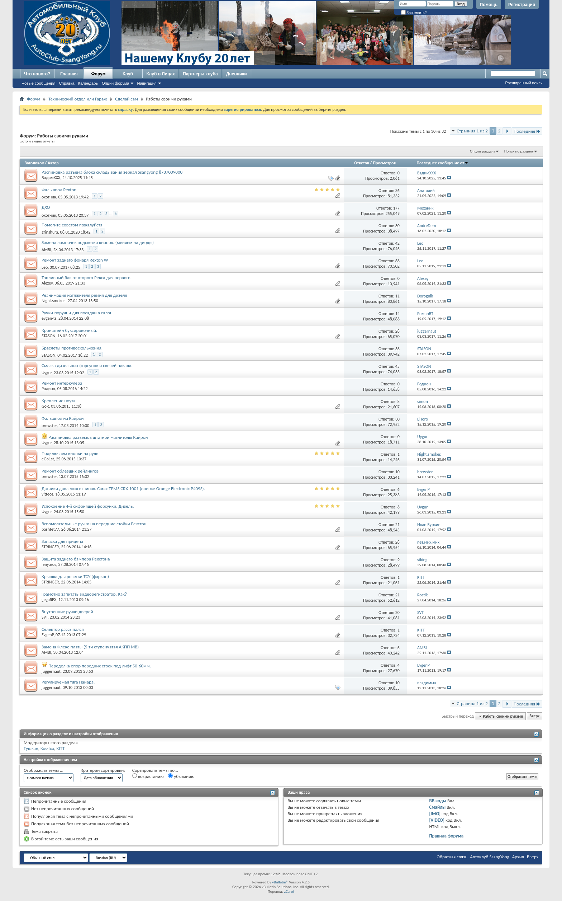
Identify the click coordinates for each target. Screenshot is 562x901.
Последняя (527, 131)
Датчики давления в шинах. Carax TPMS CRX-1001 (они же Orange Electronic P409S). (123, 488)
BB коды (437, 800)
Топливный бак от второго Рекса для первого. (87, 277)
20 (397, 612)
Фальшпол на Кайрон (63, 418)
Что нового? (37, 73)
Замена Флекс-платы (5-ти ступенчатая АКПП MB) (90, 646)
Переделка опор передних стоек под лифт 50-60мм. (99, 665)
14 (397, 313)
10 (397, 471)
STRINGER (50, 546)
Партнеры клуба (200, 73)
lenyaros (49, 564)
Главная (69, 73)
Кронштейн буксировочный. (69, 330)
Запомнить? (414, 13)
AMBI (46, 249)
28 (397, 331)
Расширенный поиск (523, 83)
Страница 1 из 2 (472, 130)
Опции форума (115, 83)
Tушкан (31, 748)
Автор (53, 162)
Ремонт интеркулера (62, 383)
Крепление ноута (58, 400)
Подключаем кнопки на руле (70, 453)
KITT (60, 748)
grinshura (50, 232)
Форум (98, 73)
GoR (45, 406)
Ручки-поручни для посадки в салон (77, 312)
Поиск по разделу (519, 151)
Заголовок (34, 162)
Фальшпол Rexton (59, 189)
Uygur (47, 372)
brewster (49, 425)
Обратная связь (452, 856)
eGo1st (48, 458)
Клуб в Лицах (160, 73)
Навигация (146, 83)
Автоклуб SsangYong (489, 856)
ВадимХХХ (51, 177)
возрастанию (148, 776)
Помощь (488, 4)
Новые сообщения (38, 83)
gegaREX (49, 599)
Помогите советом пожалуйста (72, 224)
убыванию (181, 776)
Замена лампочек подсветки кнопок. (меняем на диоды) (98, 242)
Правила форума (446, 836)
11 (397, 296)
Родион (48, 388)
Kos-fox (47, 748)
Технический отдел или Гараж (77, 99)
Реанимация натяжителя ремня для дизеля (84, 295)
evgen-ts (49, 318)
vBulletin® (280, 882)
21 (397, 524)
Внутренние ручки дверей (67, 611)
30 (397, 225)
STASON (49, 335)
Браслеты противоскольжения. (72, 348)
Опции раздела (482, 151)
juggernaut (51, 671)
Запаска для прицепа (62, 541)
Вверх (534, 716)
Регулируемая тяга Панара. (68, 682)
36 (397, 190)
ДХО (46, 207)
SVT (45, 617)
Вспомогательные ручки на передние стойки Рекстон (94, 523)
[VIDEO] (436, 820)
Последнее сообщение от (442, 162)
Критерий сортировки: (103, 770)
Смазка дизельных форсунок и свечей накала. (87, 365)
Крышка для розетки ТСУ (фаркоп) (75, 576)
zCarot (289, 891)
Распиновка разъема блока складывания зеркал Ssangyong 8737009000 (112, 172)
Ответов (361, 162)
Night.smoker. (54, 300)
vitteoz (47, 494)
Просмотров (384, 162)
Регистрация (521, 4)
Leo (45, 267)
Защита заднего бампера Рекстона (76, 559)
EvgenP (47, 634)
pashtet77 (50, 529)
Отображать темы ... (43, 770)
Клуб (128, 73)
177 (396, 208)
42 (397, 243)
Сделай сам (126, 99)
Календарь (88, 83)
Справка (66, 83)
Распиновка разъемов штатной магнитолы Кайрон (98, 437)
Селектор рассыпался (63, 629)
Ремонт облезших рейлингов (70, 471)
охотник (49, 197)
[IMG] (434, 813)
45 (397, 366)
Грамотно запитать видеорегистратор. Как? (84, 594)
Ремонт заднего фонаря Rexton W (75, 260)
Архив (518, 856)
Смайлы (437, 807)
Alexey (47, 283)
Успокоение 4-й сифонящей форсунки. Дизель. (88, 506)
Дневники (236, 73)
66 (397, 260)
